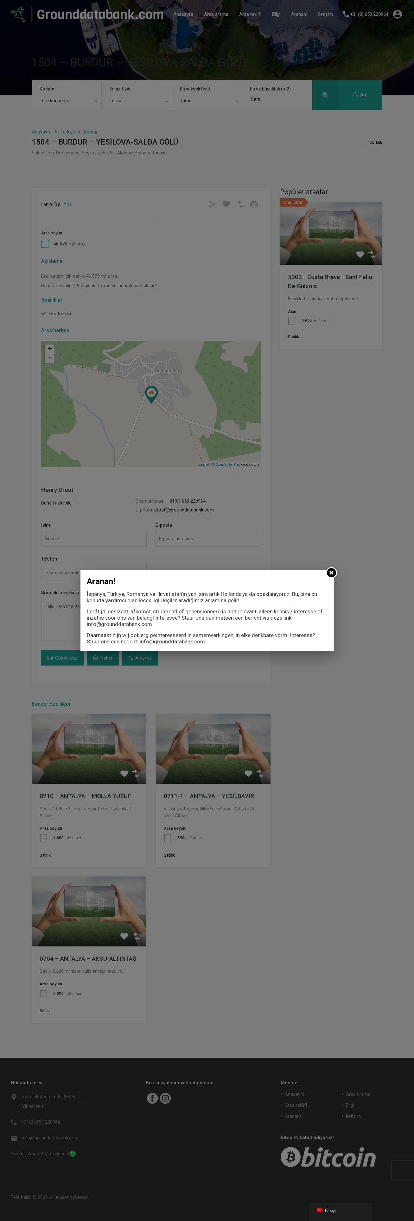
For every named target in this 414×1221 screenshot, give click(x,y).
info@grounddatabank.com (119, 624)
